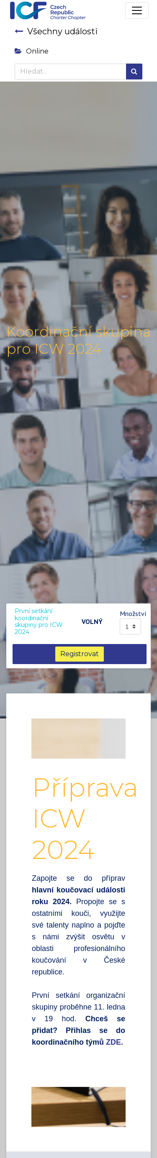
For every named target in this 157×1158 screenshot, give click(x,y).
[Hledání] (134, 71)
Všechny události (56, 31)
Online (32, 51)
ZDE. (114, 1042)
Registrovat (79, 654)
